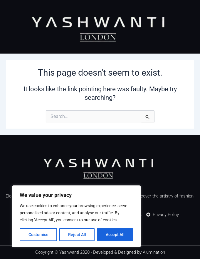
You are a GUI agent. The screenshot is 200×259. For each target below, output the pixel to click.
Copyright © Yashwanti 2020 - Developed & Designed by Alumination (100, 252)
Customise (38, 234)
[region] (76, 216)
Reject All (77, 234)
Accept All (115, 234)
